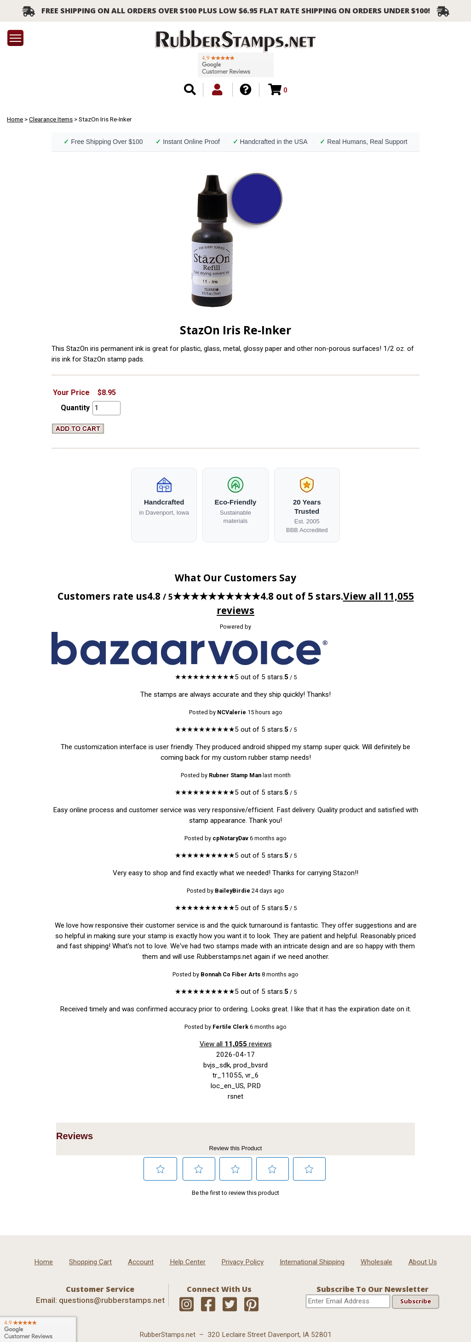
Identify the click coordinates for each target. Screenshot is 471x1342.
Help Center (188, 1262)
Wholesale (376, 1262)
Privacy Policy (242, 1262)
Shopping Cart (90, 1262)
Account (141, 1262)
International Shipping (312, 1262)
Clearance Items (51, 119)
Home (15, 119)
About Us (422, 1262)
